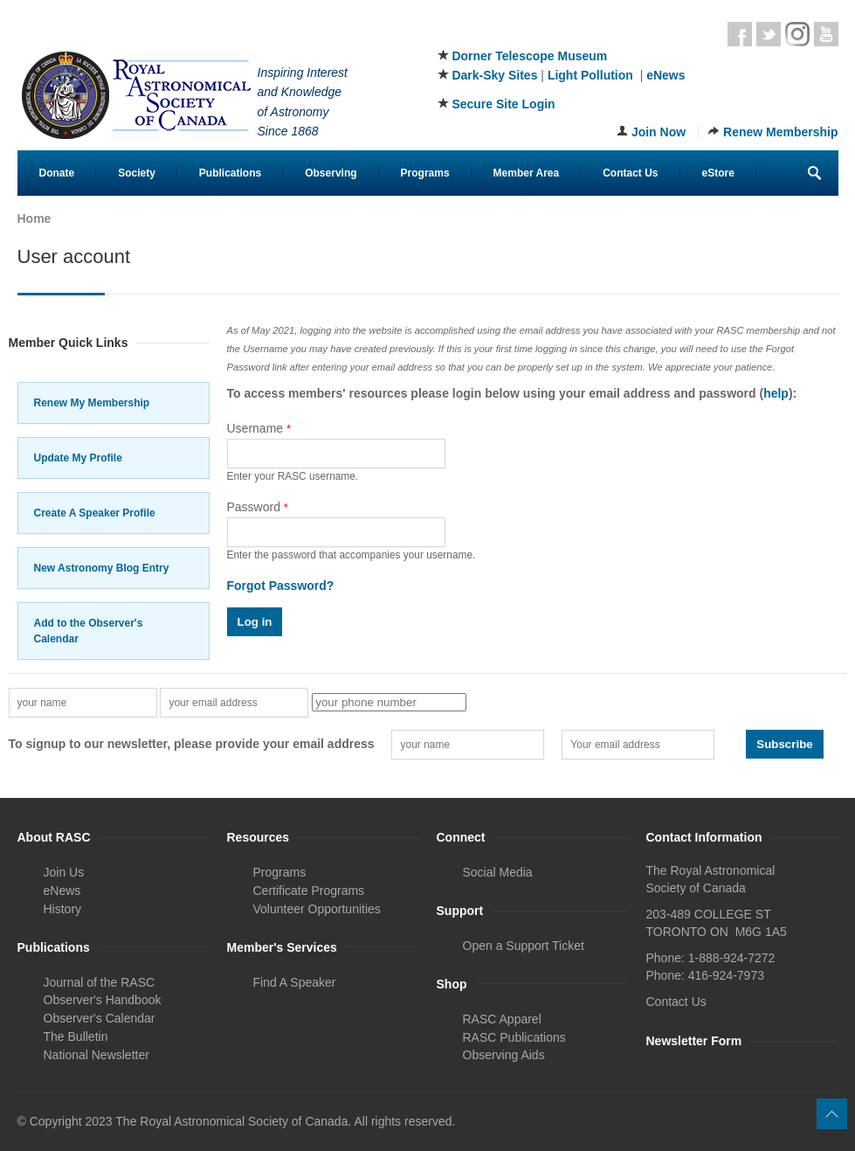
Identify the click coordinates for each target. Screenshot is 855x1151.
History (63, 909)
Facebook (739, 34)
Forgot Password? (280, 586)
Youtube (826, 34)
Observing (330, 173)
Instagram (797, 34)
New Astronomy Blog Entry (101, 568)
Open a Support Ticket (523, 946)
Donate (57, 173)
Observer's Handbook (103, 1000)
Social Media (498, 872)
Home (34, 218)
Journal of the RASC (99, 982)
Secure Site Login (503, 104)
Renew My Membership (92, 403)
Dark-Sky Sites (494, 75)
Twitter (768, 34)
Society (136, 173)
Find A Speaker (294, 982)
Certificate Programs (309, 891)
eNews (665, 75)
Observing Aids (504, 1055)
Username (259, 428)
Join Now (658, 132)
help (776, 393)
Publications (230, 173)
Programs (425, 173)
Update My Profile (78, 458)
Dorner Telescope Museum (529, 56)
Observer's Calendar (99, 1018)
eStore (718, 173)
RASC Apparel (502, 1019)
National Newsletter (96, 1055)
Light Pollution (590, 75)
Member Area (526, 173)
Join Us (64, 872)
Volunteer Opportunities (317, 909)
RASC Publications (514, 1037)
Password (257, 507)
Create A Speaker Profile (94, 513)
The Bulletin (76, 1037)
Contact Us (630, 173)
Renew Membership (780, 132)
